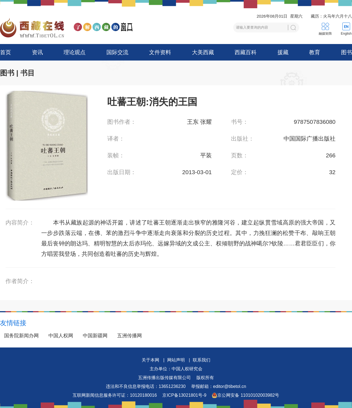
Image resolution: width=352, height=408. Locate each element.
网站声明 (176, 360)
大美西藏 (203, 52)
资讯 (37, 52)
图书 (346, 52)
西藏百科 (246, 52)
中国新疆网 (95, 335)
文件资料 (160, 52)
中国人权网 (60, 335)
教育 (314, 52)
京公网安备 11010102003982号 (245, 395)
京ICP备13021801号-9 (184, 395)
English (346, 33)
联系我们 (201, 360)
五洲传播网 (129, 335)
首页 (5, 52)
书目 (27, 73)
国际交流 (117, 52)
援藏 (282, 52)
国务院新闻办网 (21, 335)
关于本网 (150, 360)
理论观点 (75, 52)
